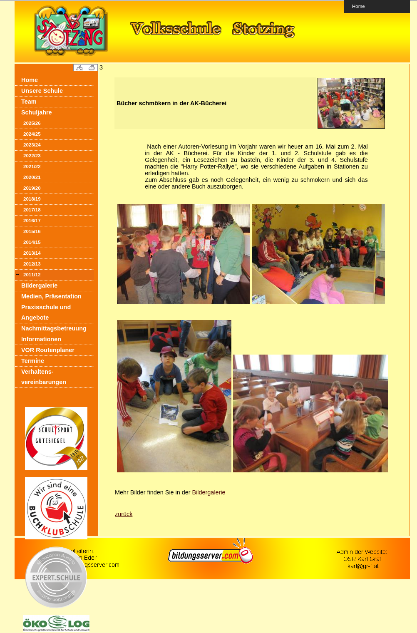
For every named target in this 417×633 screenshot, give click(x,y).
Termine (32, 360)
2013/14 (32, 253)
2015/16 (32, 231)
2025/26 (32, 123)
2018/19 (32, 198)
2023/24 (32, 144)
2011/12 (32, 274)
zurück (123, 514)
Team (29, 101)
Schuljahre (36, 112)
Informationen (41, 339)
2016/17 (32, 220)
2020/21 (32, 177)
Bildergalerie (39, 285)
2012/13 (32, 263)
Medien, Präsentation (51, 296)
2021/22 (32, 166)
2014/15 (32, 242)
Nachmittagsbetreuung (54, 328)
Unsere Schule (42, 90)
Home (358, 6)
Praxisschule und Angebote (46, 312)
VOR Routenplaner (47, 350)
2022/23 (32, 155)
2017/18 (32, 209)
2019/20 (32, 188)
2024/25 (32, 134)
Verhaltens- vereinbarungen (43, 376)
